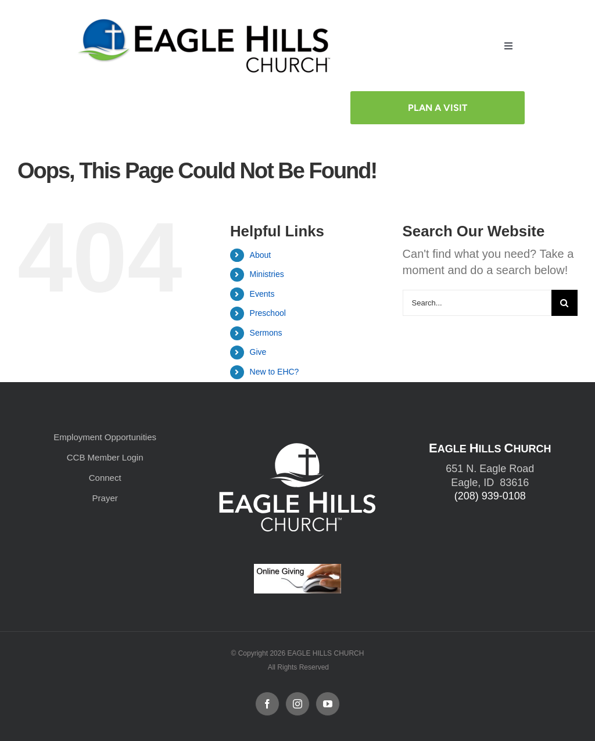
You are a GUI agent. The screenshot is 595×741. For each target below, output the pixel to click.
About (260, 253)
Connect (105, 476)
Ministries (267, 273)
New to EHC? (274, 371)
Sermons (266, 331)
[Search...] (477, 302)
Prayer (105, 496)
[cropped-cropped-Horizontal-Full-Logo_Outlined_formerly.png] (207, 22)
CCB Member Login (105, 456)
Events (262, 292)
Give (258, 351)
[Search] (564, 302)
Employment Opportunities (104, 435)
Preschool (268, 312)
